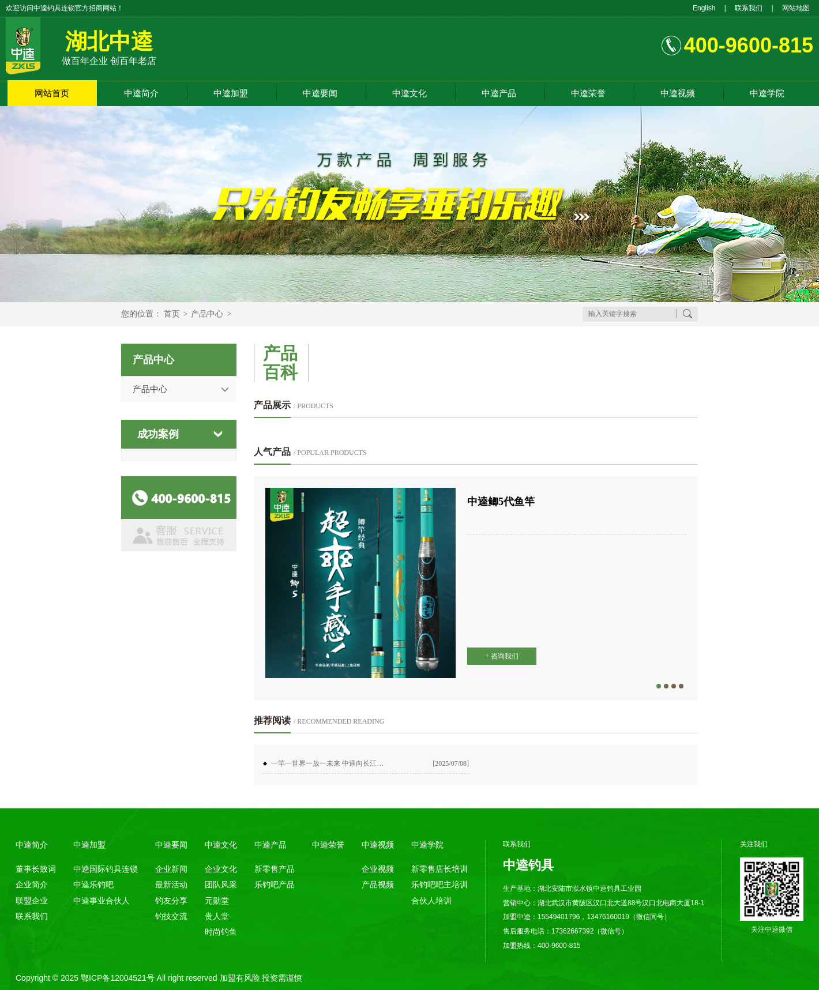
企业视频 (378, 869)
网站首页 (52, 93)
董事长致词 (36, 869)
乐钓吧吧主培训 (439, 884)
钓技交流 (171, 916)
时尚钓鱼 (221, 931)
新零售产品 (274, 869)
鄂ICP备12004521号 (118, 978)
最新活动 (171, 884)
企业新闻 (171, 869)
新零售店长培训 (439, 869)
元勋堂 (217, 900)
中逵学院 (767, 93)
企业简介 (32, 884)
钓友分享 (171, 900)
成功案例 (158, 434)
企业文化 (221, 869)
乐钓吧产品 (274, 884)
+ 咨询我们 (502, 656)
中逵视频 (677, 93)
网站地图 (796, 8)
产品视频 (378, 884)
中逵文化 (409, 93)
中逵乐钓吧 (93, 884)
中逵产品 (499, 93)
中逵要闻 (320, 93)
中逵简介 (141, 93)
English (704, 8)
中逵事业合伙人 (101, 900)
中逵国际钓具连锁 (105, 869)
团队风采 (221, 884)
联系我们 (748, 8)
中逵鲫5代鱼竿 (501, 501)
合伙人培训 (431, 900)
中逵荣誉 (588, 93)
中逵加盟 (230, 93)
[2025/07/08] (451, 763)
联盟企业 (32, 900)
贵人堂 (217, 916)
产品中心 (207, 314)
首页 (172, 314)
